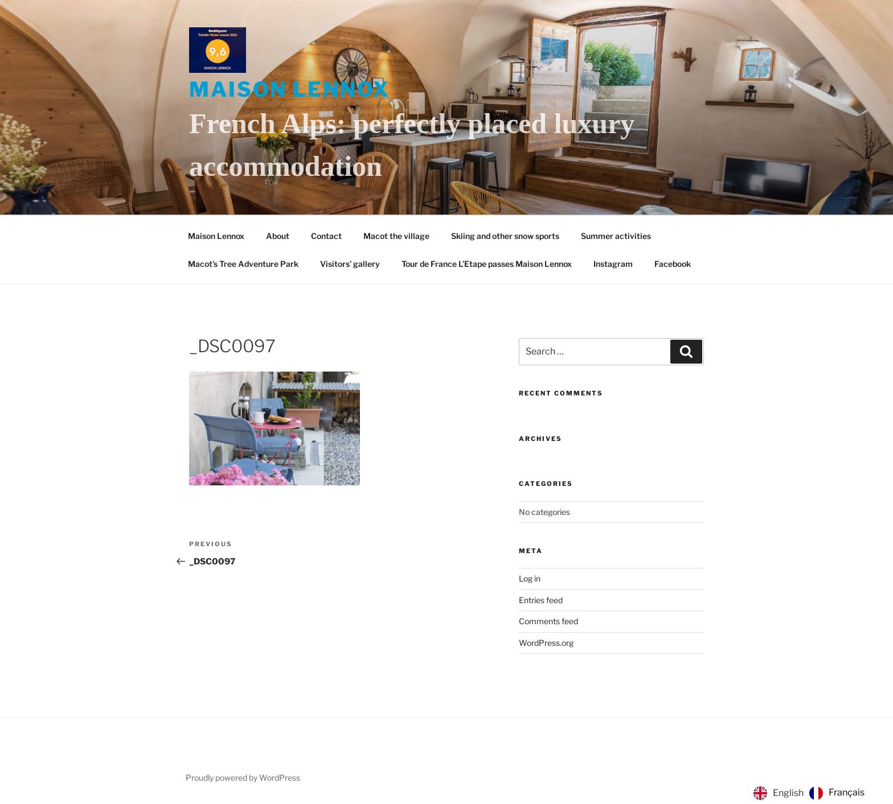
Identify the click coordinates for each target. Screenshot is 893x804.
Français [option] (847, 792)
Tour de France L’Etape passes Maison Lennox (487, 264)
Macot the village (396, 236)
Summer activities (616, 236)
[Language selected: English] (811, 793)
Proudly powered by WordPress (243, 777)
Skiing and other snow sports (505, 236)
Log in (529, 578)
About (277, 236)
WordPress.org (546, 643)
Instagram (613, 264)
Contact (326, 236)
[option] (837, 793)
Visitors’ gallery (350, 264)
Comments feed (548, 621)
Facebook (672, 264)
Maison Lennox (289, 89)
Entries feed (541, 600)
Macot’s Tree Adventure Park (243, 264)
